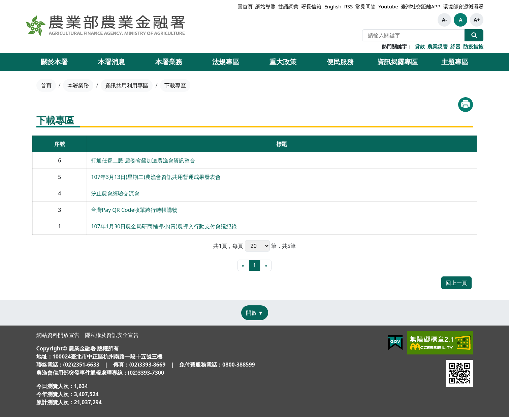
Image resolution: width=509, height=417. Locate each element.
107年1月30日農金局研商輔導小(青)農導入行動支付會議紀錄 (164, 226)
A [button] (460, 19)
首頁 (46, 85)
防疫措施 (473, 46)
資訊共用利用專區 (126, 85)
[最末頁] (266, 265)
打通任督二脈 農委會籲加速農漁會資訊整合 (143, 160)
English (332, 6)
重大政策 (282, 61)
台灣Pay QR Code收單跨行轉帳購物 (134, 210)
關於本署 (54, 61)
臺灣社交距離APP (421, 6)
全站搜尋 (474, 35)
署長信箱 (311, 6)
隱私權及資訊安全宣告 (112, 335)
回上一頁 (456, 283)
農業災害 (437, 46)
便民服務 (340, 61)
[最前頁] (243, 265)
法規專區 (225, 61)
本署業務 (168, 61)
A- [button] (444, 19)
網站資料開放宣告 (57, 335)
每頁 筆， (257, 246)
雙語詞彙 (288, 6)
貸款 (420, 46)
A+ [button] (477, 19)
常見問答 (365, 6)
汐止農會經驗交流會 (115, 193)
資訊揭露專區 (397, 61)
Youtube (388, 6)
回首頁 (245, 6)
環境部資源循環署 (463, 6)
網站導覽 (265, 6)
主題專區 (454, 61)
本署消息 (111, 61)
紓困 (455, 46)
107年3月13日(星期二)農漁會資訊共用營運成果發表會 (156, 177)
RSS (348, 6)
